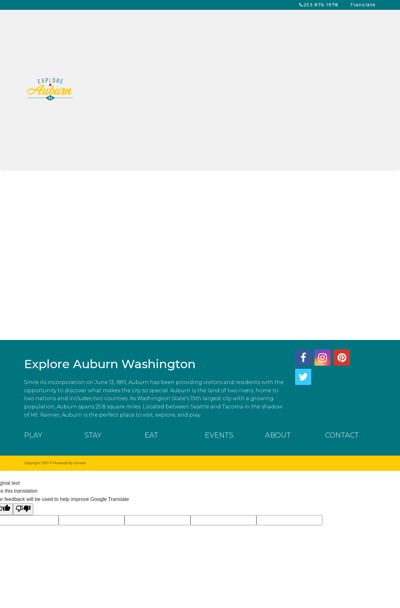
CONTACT (342, 435)
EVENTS (219, 435)
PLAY (33, 435)
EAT (151, 435)
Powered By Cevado (69, 463)
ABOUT (278, 435)
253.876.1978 (321, 5)
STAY (92, 435)
